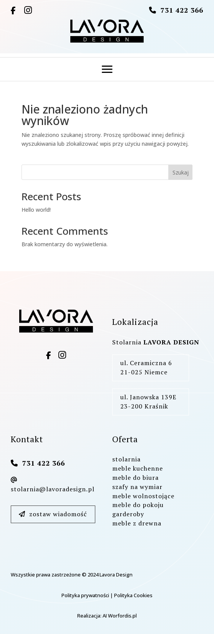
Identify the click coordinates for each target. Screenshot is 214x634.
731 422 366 (182, 10)
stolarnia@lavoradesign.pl (53, 485)
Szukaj (181, 172)
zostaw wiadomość (53, 514)
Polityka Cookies (133, 595)
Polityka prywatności (85, 595)
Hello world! (36, 209)
